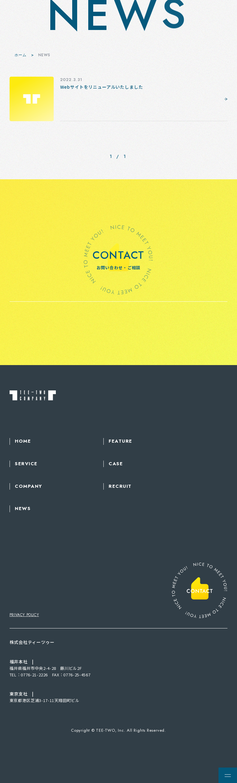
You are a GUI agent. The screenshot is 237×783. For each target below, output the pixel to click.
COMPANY (28, 486)
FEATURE (120, 441)
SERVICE (26, 464)
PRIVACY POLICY (24, 615)
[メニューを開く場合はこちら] (227, 775)
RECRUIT (120, 486)
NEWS (23, 508)
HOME (23, 441)
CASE (116, 464)
